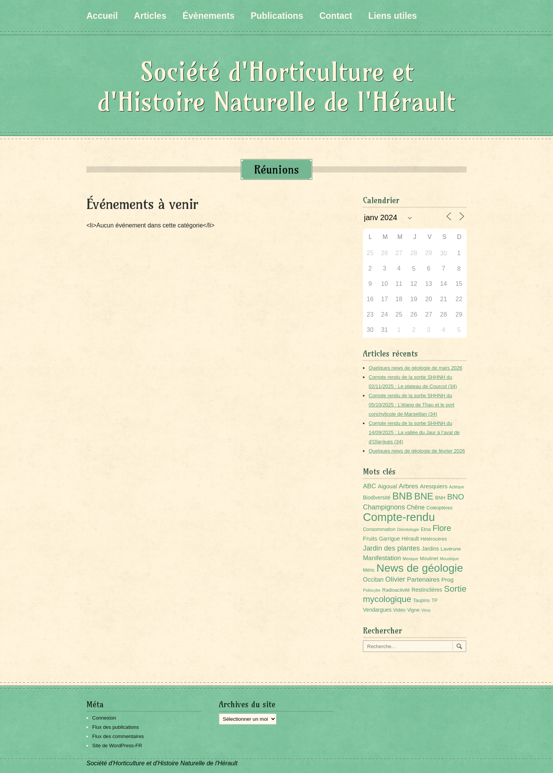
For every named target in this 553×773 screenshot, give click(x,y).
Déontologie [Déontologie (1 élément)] (408, 529)
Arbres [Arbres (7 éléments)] (408, 486)
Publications (277, 16)
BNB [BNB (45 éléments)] (402, 496)
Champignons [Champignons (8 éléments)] (384, 507)
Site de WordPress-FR (117, 745)
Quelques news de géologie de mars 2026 (415, 368)
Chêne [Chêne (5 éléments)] (416, 507)
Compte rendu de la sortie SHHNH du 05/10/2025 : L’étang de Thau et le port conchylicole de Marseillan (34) (411, 405)
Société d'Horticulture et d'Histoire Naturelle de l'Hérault (276, 86)
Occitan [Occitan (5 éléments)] (373, 579)
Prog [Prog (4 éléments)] (447, 579)
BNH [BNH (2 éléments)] (440, 498)
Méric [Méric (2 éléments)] (369, 570)
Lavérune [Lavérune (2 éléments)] (450, 549)
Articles (150, 16)
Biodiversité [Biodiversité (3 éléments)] (377, 497)
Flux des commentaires (118, 736)
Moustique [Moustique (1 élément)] (449, 558)
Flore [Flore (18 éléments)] (441, 528)
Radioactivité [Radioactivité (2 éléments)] (396, 590)
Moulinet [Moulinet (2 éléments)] (429, 558)
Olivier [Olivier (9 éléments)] (395, 579)
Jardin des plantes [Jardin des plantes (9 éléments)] (391, 548)
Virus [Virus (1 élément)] (425, 610)
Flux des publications (115, 727)
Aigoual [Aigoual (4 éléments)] (387, 486)
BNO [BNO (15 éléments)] (455, 496)
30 (443, 253)
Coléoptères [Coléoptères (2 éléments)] (439, 508)
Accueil (102, 16)
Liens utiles (392, 16)
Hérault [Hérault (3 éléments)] (410, 539)
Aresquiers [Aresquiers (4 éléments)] (433, 486)
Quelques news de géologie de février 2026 (417, 451)
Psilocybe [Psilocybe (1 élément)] (372, 590)
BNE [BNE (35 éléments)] (423, 496)
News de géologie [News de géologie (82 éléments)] (419, 568)
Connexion (104, 718)
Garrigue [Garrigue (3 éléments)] (389, 539)
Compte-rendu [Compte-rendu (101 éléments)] (399, 517)
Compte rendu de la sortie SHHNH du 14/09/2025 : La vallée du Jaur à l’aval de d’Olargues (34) (414, 432)
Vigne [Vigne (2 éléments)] (413, 610)
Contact (335, 16)
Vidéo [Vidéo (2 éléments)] (399, 610)
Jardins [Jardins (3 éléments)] (430, 549)
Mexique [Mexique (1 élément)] (410, 558)
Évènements (208, 16)
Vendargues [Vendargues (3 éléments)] (377, 610)
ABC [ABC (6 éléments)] (369, 486)
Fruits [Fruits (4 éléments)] (370, 538)
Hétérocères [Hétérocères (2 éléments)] (434, 539)
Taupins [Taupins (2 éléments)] (421, 600)
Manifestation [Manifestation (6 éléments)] (382, 558)
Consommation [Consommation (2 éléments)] (379, 529)
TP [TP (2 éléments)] (434, 600)
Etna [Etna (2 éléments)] (426, 529)
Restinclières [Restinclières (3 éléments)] (427, 590)
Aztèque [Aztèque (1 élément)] (456, 486)
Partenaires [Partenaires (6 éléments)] (423, 579)
